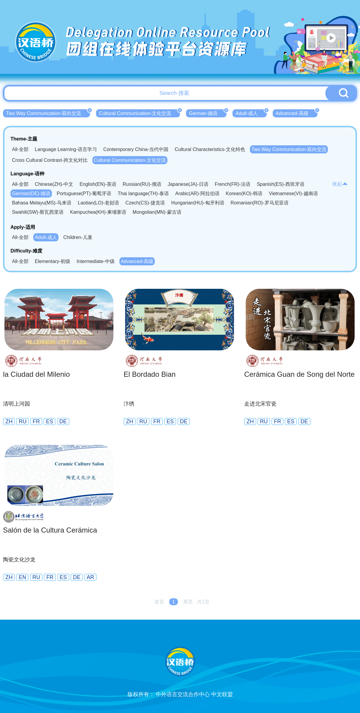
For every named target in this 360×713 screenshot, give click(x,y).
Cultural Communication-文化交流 (139, 112)
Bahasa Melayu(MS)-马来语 (41, 202)
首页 (159, 601)
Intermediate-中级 (95, 261)
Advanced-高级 (296, 112)
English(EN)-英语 (98, 184)
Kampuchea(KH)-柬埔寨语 (98, 212)
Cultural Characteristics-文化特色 (210, 149)
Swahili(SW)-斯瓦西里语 (38, 212)
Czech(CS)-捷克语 (145, 202)
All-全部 (20, 149)
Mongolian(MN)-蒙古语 (157, 212)
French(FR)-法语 (232, 184)
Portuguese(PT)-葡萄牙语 (84, 193)
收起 (340, 183)
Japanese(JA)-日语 (188, 184)
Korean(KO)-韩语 (244, 193)
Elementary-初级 (52, 261)
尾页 (188, 601)
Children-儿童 (77, 237)
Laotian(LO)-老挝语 (98, 202)
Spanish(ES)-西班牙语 (280, 184)
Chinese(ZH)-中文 (54, 184)
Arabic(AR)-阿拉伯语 (197, 193)
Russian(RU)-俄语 (142, 184)
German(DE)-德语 (31, 193)
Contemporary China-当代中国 (135, 149)
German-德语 (207, 112)
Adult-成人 (251, 112)
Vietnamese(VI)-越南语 (293, 193)
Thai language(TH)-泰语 (143, 193)
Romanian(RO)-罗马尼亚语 (260, 202)
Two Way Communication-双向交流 (48, 112)
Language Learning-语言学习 (66, 149)
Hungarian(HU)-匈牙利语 (197, 202)
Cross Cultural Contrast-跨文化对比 (50, 160)
